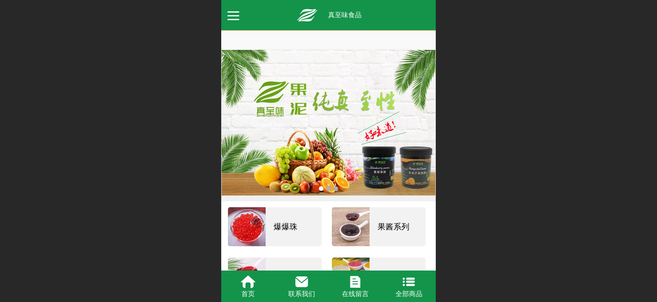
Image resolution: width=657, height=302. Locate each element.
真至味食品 (345, 14)
